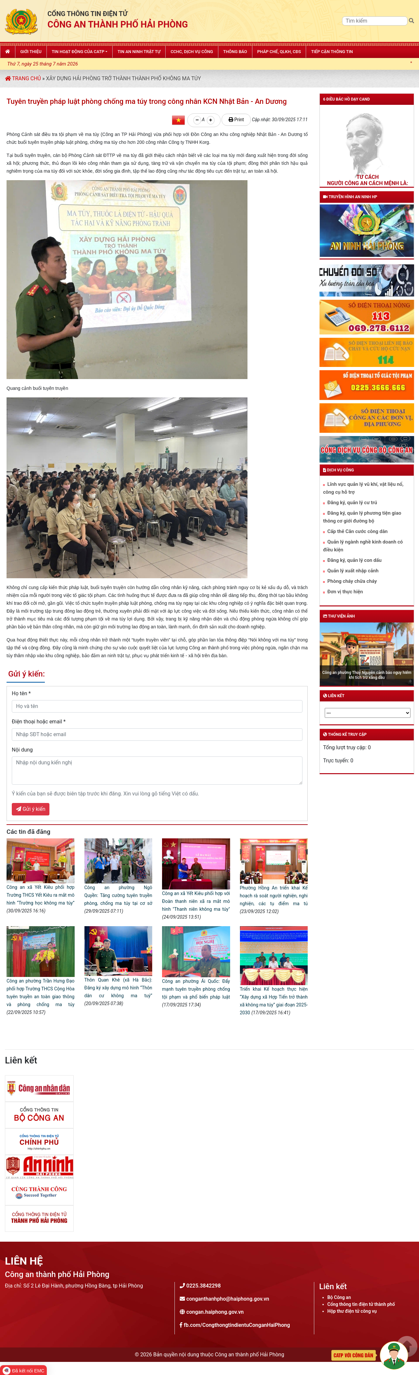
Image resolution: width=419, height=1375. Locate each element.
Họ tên (21, 693)
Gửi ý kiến (30, 809)
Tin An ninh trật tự (139, 51)
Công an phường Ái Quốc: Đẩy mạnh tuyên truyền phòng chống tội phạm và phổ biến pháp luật (196, 989)
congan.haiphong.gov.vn (215, 1312)
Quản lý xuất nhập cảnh (352, 571)
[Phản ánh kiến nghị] (369, 1355)
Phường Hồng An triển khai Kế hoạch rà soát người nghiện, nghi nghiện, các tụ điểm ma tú (274, 895)
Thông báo (235, 51)
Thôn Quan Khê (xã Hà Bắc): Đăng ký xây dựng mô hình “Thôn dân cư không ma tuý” (118, 987)
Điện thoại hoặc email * (39, 721)
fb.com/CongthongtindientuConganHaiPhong (237, 1325)
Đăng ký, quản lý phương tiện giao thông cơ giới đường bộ (362, 517)
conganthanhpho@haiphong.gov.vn (227, 1299)
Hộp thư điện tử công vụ (352, 1311)
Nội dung (22, 750)
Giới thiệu (31, 51)
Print (236, 119)
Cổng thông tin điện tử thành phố (361, 1304)
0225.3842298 (203, 1286)
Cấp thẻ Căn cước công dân (357, 531)
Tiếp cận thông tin (332, 51)
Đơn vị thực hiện (345, 592)
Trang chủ (23, 78)
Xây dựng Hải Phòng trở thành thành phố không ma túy (123, 78)
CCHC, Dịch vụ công (192, 51)
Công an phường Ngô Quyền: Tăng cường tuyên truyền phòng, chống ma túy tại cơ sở (118, 895)
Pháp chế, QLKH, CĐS (279, 51)
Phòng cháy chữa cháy (352, 581)
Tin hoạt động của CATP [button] (78, 51)
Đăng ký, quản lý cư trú (352, 503)
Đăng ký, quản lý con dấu (354, 560)
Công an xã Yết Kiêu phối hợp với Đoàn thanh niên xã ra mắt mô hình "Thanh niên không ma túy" (196, 901)
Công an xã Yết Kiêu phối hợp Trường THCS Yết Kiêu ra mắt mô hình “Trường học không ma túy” (41, 895)
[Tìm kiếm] (375, 21)
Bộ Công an (339, 1297)
